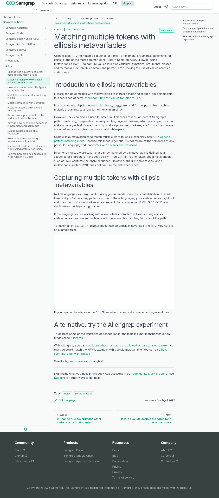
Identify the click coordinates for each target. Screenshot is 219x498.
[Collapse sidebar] (25, 429)
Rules (57, 29)
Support (59, 377)
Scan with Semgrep (54, 3)
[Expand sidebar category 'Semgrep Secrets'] (46, 49)
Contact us (169, 461)
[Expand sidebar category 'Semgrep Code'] (46, 33)
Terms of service (123, 477)
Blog (115, 455)
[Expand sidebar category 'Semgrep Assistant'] (46, 27)
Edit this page (64, 400)
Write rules (78, 3)
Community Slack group (148, 373)
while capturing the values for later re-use (112, 98)
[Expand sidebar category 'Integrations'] (46, 60)
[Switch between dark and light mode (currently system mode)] (166, 6)
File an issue (24, 461)
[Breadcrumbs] (69, 18)
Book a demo (121, 461)
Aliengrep (76, 338)
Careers (167, 455)
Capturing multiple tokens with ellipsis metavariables (198, 30)
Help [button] (126, 3)
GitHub (21, 455)
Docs (115, 450)
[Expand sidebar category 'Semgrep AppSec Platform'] (46, 44)
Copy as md (166, 30)
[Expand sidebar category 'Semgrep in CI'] (46, 55)
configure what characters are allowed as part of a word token (127, 345)
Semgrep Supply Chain (78, 455)
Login (157, 6)
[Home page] (56, 18)
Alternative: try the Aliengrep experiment (198, 38)
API (115, 3)
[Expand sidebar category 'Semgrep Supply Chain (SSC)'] (46, 38)
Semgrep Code (76, 29)
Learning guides (98, 3)
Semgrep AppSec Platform (81, 461)
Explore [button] (41, 10)
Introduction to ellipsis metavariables (194, 22)
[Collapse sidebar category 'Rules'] (46, 66)
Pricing (116, 466)
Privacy (117, 472)
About (166, 450)
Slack (20, 450)
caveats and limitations (122, 145)
